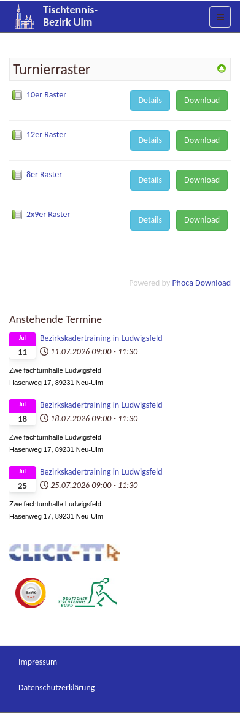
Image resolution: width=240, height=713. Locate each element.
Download (202, 100)
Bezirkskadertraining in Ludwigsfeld (101, 338)
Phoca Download (201, 283)
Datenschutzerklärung (56, 687)
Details (150, 100)
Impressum (37, 662)
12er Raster (46, 134)
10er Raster (46, 95)
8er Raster (44, 174)
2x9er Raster (48, 214)
